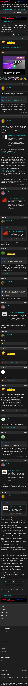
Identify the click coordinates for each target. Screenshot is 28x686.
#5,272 (25, 302)
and (10, 52)
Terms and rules (4, 612)
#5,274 (25, 348)
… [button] (10, 34)
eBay (5, 127)
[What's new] (22, 12)
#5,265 (25, 38)
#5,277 (25, 415)
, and (13, 410)
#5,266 (25, 83)
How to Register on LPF (9, 9)
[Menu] (2, 12)
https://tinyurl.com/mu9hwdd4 (8, 152)
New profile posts (4, 651)
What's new (4, 645)
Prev (6, 34)
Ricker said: (4, 442)
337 (18, 34)
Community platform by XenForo (14, 683)
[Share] (22, 38)
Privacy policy (4, 615)
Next (22, 34)
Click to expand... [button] (14, 239)
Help (2, 618)
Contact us (3, 609)
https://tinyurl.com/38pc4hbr (8, 170)
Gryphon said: (5, 227)
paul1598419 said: (6, 258)
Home (2, 621)
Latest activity (4, 654)
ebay (19, 485)
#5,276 (25, 385)
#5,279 (25, 460)
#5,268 (25, 188)
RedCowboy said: (6, 97)
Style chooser (4, 606)
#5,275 (25, 367)
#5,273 (25, 331)
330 (13, 34)
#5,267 (25, 116)
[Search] (25, 12)
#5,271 (25, 278)
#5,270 (25, 248)
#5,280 (25, 492)
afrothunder (24, 670)
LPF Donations (21, 9)
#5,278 (25, 432)
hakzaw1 (4, 31)
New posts (3, 648)
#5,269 (25, 217)
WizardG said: (5, 288)
